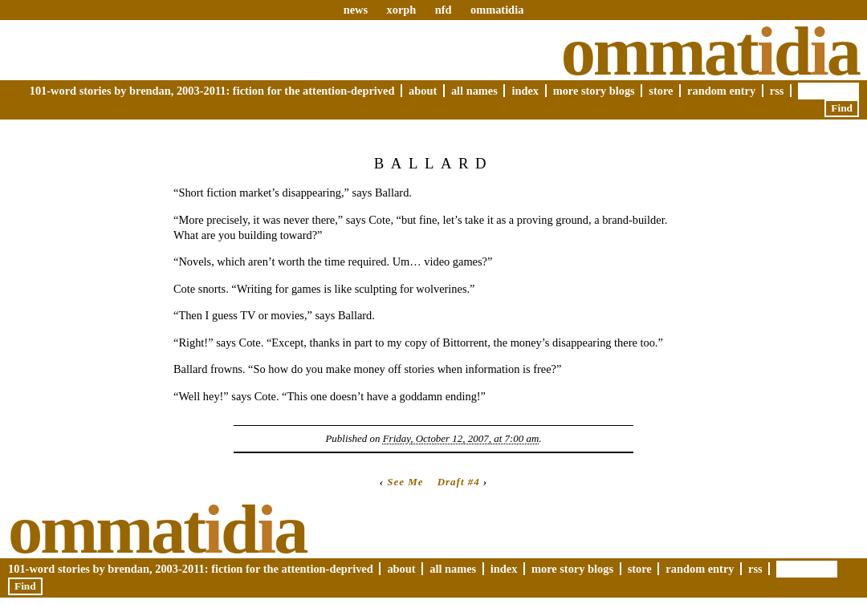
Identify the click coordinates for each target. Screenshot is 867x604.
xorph (401, 9)
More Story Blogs (594, 90)
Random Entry (721, 90)
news (356, 9)
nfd (443, 9)
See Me (405, 482)
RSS (777, 90)
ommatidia (496, 9)
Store (661, 90)
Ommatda (710, 51)
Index (525, 90)
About (423, 90)
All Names (474, 90)
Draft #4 (459, 482)
